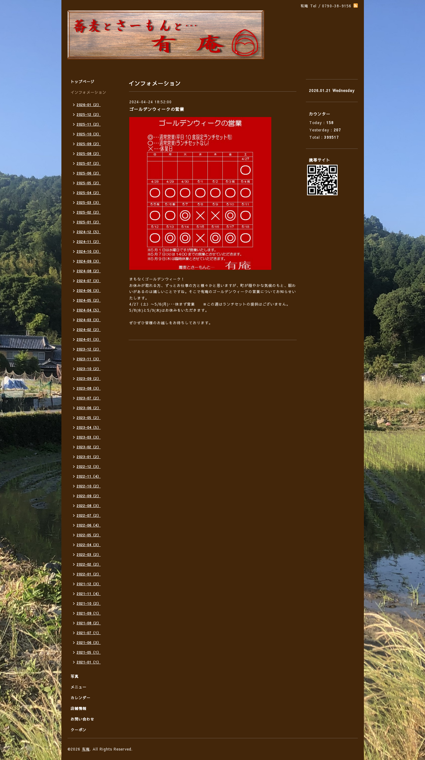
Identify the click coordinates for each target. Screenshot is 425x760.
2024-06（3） (89, 290)
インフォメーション (88, 92)
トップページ (82, 81)
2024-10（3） (89, 251)
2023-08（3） (89, 388)
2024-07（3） (89, 280)
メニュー (78, 687)
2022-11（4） (89, 476)
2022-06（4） (89, 525)
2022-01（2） (89, 574)
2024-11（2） (89, 241)
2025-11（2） (89, 124)
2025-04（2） (89, 192)
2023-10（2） (89, 368)
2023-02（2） (89, 447)
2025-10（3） (89, 134)
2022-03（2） (89, 554)
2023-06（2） (89, 408)
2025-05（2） (89, 183)
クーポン (78, 729)
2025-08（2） (89, 153)
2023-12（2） (89, 349)
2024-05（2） (89, 300)
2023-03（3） (89, 437)
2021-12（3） (89, 584)
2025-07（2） (89, 163)
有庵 (86, 749)
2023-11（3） (89, 359)
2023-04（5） (89, 427)
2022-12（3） (89, 466)
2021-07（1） (89, 632)
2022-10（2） (89, 486)
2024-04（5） (89, 310)
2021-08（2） (89, 623)
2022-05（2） (89, 535)
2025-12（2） (89, 114)
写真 (75, 676)
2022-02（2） (89, 564)
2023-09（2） (89, 378)
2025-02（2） (89, 212)
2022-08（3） (89, 505)
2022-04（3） (89, 544)
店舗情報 (78, 708)
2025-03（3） (89, 202)
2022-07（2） (89, 515)
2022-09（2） (89, 496)
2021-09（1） (89, 613)
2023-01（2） (89, 456)
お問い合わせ (82, 719)
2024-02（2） (89, 329)
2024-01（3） (89, 339)
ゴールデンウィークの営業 (156, 109)
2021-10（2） (89, 603)
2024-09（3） (89, 261)
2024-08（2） (89, 271)
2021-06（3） (89, 642)
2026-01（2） (89, 104)
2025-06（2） (89, 173)
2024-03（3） (89, 320)
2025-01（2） (89, 222)
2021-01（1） (89, 662)
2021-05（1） (89, 652)
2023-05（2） (89, 417)
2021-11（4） (89, 593)
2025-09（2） (89, 143)
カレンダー (80, 697)
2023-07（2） (89, 398)
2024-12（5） (89, 231)
